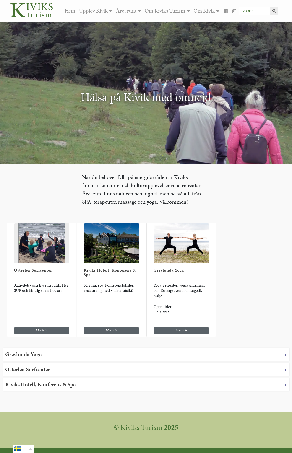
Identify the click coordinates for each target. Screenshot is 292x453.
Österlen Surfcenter (33, 270)
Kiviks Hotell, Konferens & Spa (110, 272)
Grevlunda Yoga (169, 270)
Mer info (41, 330)
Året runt (126, 11)
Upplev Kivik (93, 11)
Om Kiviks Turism (165, 11)
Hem (70, 11)
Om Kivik (204, 11)
